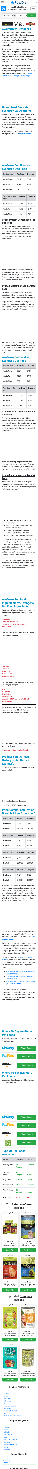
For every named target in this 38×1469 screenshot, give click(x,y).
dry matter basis (25, 134)
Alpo (5, 1403)
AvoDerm (7, 1449)
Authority (7, 1413)
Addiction (7, 1398)
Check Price (10, 1250)
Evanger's (6, 1460)
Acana (6, 1396)
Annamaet (7, 1408)
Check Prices (27, 1048)
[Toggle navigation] (2, 2)
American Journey (10, 1406)
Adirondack (8, 1401)
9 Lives (6, 1393)
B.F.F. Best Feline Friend (12, 1416)
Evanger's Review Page (21, 76)
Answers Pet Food (10, 1411)
